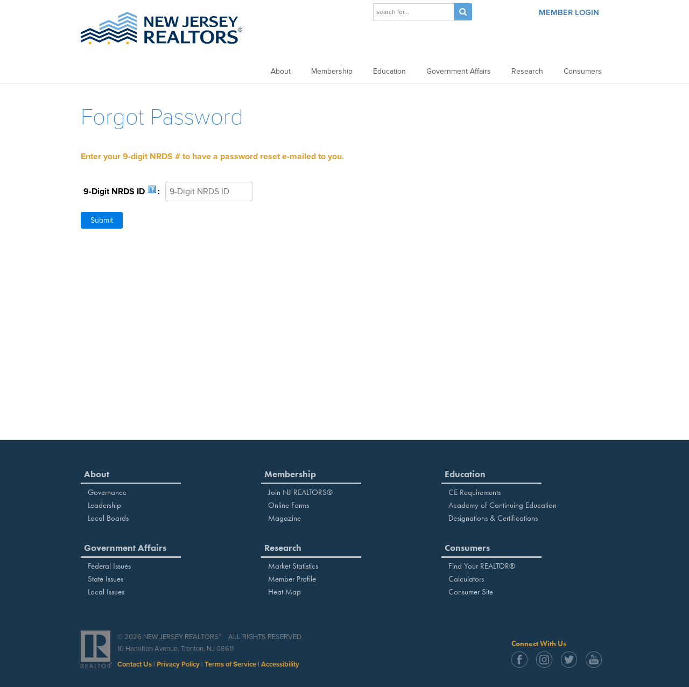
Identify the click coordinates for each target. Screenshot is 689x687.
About (281, 71)
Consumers (583, 71)
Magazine (284, 518)
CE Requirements (474, 492)
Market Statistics (293, 566)
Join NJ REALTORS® (300, 492)
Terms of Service (230, 664)
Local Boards (108, 518)
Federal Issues (109, 566)
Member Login (569, 12)
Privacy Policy (178, 664)
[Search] (413, 11)
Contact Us (134, 664)
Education (389, 71)
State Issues (105, 578)
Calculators (466, 578)
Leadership (104, 505)
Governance (107, 492)
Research (527, 71)
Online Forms (288, 505)
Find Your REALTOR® (481, 566)
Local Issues (106, 591)
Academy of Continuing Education (502, 505)
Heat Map (284, 591)
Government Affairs (458, 71)
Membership (332, 71)
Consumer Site (470, 591)
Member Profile (292, 578)
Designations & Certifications (493, 518)
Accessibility (280, 664)
